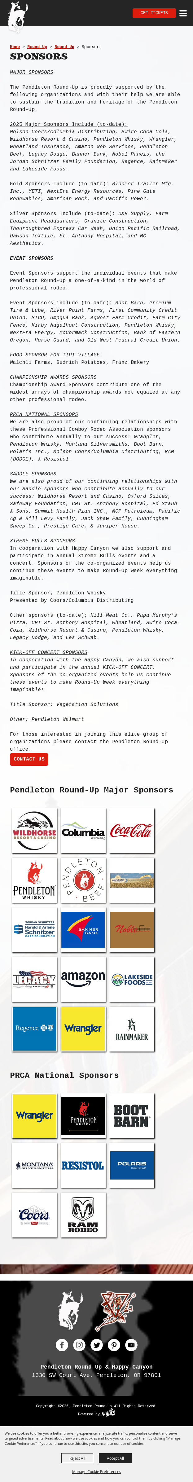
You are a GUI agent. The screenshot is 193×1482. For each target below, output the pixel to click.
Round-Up (37, 47)
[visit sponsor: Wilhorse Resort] (34, 830)
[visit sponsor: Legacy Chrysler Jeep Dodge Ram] (34, 979)
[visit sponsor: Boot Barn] (131, 1115)
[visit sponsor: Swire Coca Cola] (131, 830)
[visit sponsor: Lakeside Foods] (131, 979)
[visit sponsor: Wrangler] (83, 1029)
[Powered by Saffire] (108, 1413)
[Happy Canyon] (115, 1312)
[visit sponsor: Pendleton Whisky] (34, 880)
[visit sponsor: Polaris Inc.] (131, 1165)
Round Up (64, 47)
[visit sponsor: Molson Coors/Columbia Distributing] (83, 830)
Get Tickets (154, 13)
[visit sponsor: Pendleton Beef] (83, 880)
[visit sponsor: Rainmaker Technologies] (131, 1029)
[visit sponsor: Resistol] (83, 1165)
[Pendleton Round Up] (17, 18)
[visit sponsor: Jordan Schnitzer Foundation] (34, 929)
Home (15, 47)
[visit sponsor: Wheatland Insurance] (131, 880)
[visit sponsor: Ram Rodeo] (83, 1215)
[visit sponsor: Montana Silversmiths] (34, 1165)
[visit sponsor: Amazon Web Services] (83, 979)
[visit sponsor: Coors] (34, 1215)
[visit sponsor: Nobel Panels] (131, 929)
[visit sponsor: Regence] (34, 1029)
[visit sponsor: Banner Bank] (83, 929)
